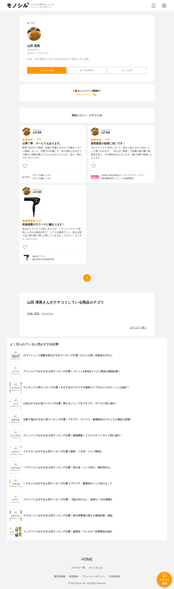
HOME (87, 559)
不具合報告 (114, 576)
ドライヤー (47, 313)
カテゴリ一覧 (78, 567)
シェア (127, 70)
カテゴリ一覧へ (138, 327)
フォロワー (87, 70)
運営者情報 (59, 576)
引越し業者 (33, 313)
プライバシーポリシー (93, 576)
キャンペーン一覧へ (87, 94)
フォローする (46, 70)
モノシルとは (96, 567)
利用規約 (73, 576)
